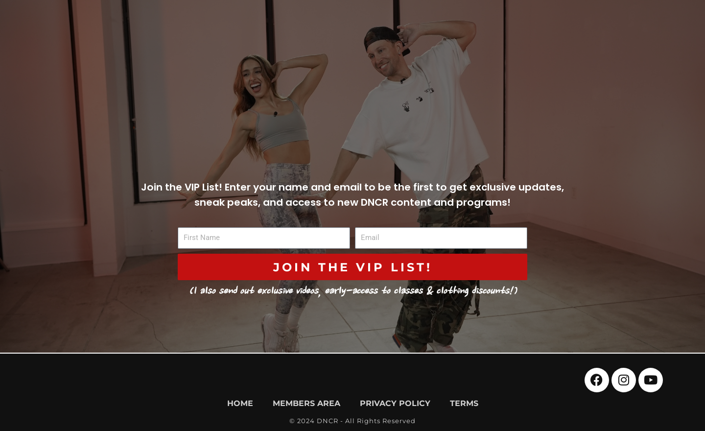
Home (240, 403)
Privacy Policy (395, 403)
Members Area (306, 403)
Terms (464, 403)
